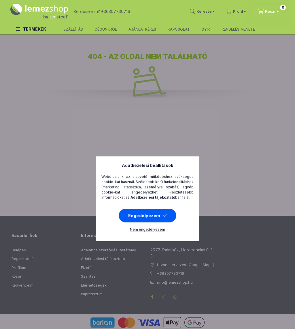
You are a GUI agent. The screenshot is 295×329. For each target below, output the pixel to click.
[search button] (202, 11)
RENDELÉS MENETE (238, 29)
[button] (31, 29)
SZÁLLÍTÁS (73, 29)
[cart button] (268, 11)
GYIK (205, 29)
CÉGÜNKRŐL (105, 29)
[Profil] (236, 11)
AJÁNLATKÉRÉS (142, 29)
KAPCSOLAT (179, 29)
